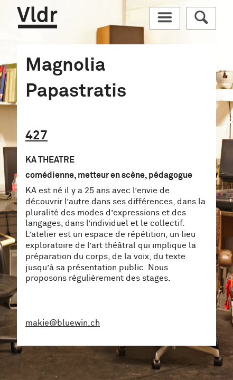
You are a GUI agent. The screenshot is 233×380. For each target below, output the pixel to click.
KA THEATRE (49, 160)
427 (36, 135)
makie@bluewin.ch (62, 323)
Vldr (37, 17)
